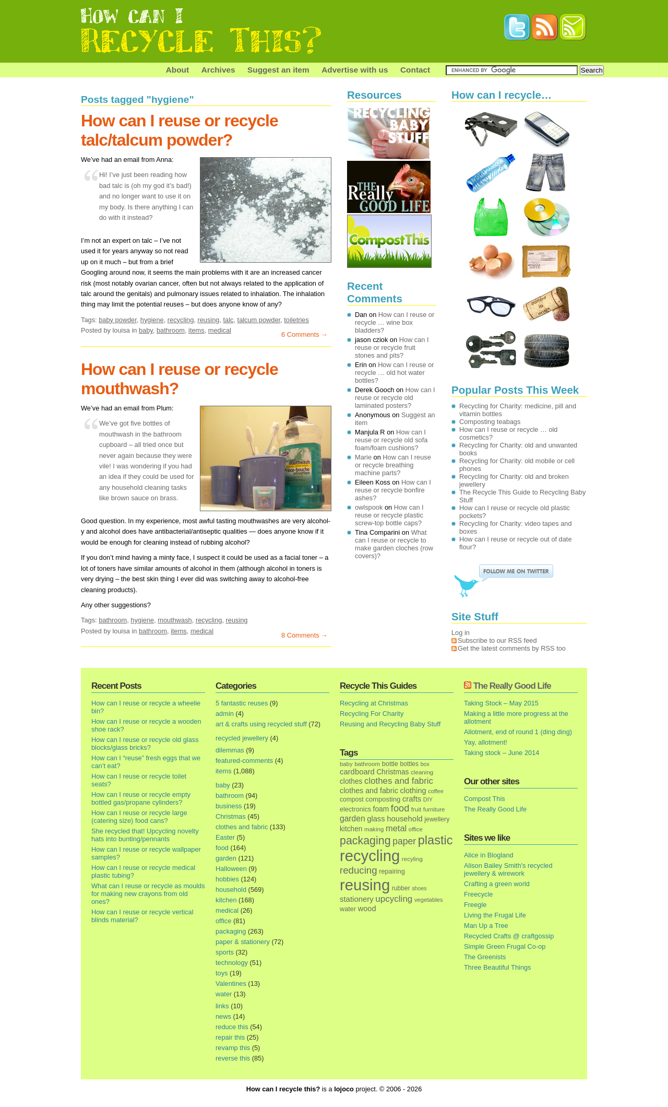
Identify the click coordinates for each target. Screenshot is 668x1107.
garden (226, 858)
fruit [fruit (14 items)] (416, 809)
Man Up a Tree (486, 925)
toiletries (296, 320)
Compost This (484, 799)
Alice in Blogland (489, 855)
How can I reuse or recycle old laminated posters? (395, 397)
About (177, 69)
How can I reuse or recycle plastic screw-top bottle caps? (389, 515)
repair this (230, 1037)
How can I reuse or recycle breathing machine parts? (393, 465)
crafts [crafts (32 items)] (411, 799)
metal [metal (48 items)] (396, 828)
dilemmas (230, 750)
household (231, 889)
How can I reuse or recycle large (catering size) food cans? (139, 817)
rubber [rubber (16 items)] (401, 888)
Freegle (475, 905)
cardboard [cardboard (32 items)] (357, 772)
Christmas (231, 816)
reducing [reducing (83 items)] (358, 870)
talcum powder (259, 320)
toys (222, 973)
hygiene (152, 320)
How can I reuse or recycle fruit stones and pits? (392, 347)
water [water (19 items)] (348, 909)
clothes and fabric (242, 827)
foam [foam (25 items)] (381, 809)
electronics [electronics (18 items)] (355, 809)
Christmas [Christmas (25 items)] (392, 772)
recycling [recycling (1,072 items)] (370, 855)
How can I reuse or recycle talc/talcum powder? (179, 130)
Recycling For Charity (371, 713)
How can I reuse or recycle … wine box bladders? (394, 322)
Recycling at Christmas (374, 703)
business (229, 806)
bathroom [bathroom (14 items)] (367, 763)
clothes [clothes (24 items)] (351, 781)
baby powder (118, 320)
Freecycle (478, 894)
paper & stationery (243, 942)
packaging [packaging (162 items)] (365, 840)
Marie (363, 457)
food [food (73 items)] (400, 808)
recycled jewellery (242, 738)
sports (225, 952)
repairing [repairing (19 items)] (392, 871)
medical (219, 330)
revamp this (233, 1048)
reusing (208, 320)
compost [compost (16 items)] (352, 799)
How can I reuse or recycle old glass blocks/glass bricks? (145, 743)
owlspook (369, 507)
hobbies (227, 879)
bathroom (171, 330)
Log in (460, 633)
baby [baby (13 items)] (346, 764)
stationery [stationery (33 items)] (357, 898)
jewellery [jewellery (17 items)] (436, 819)
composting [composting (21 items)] (382, 799)
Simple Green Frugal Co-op (504, 946)
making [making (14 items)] (374, 829)
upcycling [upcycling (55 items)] (393, 899)
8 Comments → (304, 635)
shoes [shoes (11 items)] (419, 888)
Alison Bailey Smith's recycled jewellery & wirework (508, 869)
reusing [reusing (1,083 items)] (365, 884)
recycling (181, 320)
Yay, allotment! (485, 742)
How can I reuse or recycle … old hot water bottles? (394, 372)
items (196, 330)
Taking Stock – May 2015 (501, 703)
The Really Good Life (512, 686)
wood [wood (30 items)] (367, 908)
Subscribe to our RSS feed (497, 640)
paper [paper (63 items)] (404, 841)
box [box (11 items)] (425, 764)
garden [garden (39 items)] (352, 818)
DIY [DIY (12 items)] (428, 799)
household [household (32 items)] (405, 819)
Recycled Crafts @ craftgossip (509, 936)
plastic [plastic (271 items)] (435, 840)
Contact (415, 69)
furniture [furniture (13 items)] (434, 809)
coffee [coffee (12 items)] (436, 791)
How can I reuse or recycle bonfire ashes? (393, 490)
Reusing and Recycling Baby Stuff (390, 724)
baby (146, 330)
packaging (231, 931)
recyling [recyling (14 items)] (412, 858)
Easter (225, 837)
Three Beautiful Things (497, 967)
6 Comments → (304, 334)
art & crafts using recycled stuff (261, 724)
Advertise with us (354, 69)
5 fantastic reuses (242, 703)
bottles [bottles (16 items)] (409, 764)
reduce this (232, 1027)
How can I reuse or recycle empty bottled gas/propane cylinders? (140, 798)
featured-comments (244, 760)
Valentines (231, 983)
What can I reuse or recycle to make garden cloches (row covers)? (394, 544)
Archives (218, 69)
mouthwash (175, 620)
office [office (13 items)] (416, 829)
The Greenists (485, 957)
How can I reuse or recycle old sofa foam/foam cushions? (391, 440)
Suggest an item (278, 69)
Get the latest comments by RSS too (512, 648)
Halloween (231, 869)
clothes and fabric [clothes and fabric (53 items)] (398, 781)
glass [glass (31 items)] (376, 819)
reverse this (233, 1058)
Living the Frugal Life (495, 915)
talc (228, 320)
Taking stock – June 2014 (501, 753)
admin (225, 713)
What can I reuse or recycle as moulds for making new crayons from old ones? (148, 893)
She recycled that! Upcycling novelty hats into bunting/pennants (145, 835)
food (222, 848)
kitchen (226, 900)
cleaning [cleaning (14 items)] (422, 772)
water (224, 994)
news (223, 1016)
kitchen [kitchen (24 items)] (351, 829)
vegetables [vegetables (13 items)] (428, 900)
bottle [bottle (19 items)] (390, 764)
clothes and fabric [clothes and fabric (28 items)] (369, 790)
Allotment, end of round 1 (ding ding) (518, 732)
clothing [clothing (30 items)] (413, 790)
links (222, 1006)
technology (232, 963)
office (223, 921)
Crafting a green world (497, 884)
